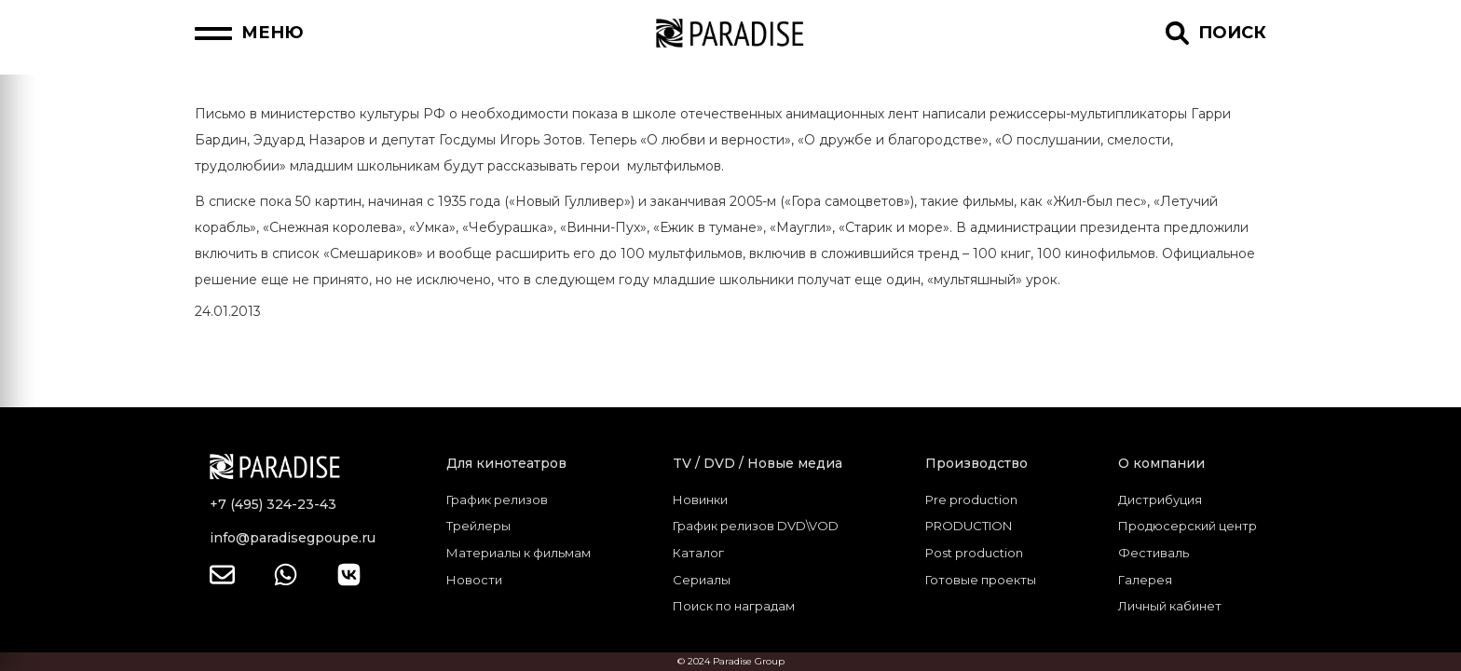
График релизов (497, 499)
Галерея (1145, 579)
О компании (1161, 463)
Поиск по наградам (734, 605)
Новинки (700, 499)
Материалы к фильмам (518, 552)
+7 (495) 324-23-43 (273, 504)
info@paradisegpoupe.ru (292, 537)
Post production (974, 552)
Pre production (971, 499)
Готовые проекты (980, 579)
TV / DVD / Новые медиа (757, 463)
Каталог (698, 552)
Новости (474, 579)
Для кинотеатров (506, 463)
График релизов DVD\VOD (756, 525)
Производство (976, 463)
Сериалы (701, 579)
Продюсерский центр (1187, 525)
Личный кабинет (1170, 605)
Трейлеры (478, 525)
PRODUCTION (968, 525)
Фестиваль (1153, 552)
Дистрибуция (1160, 499)
